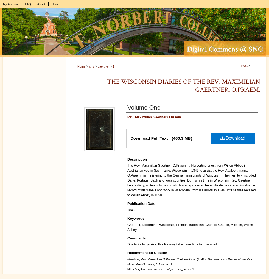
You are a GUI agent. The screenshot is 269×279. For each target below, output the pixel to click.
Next (244, 65)
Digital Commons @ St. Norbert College (134, 32)
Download (232, 138)
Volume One (144, 107)
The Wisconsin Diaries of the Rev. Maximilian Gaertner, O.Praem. (183, 85)
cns (91, 66)
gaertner (103, 66)
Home (81, 66)
